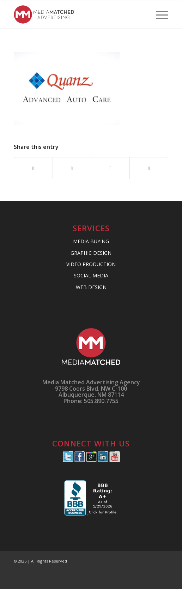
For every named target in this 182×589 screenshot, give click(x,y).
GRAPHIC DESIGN (91, 253)
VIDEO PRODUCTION (91, 264)
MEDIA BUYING (91, 241)
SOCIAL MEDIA (91, 275)
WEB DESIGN (91, 287)
